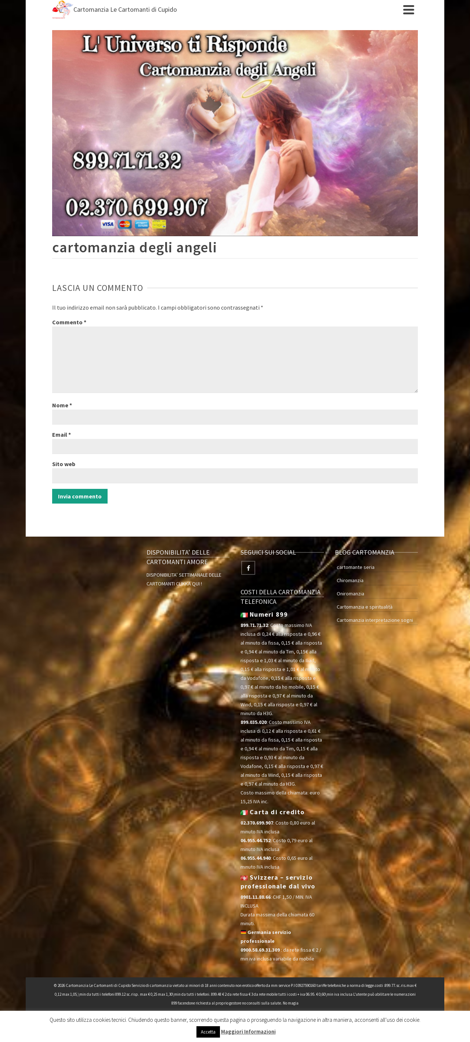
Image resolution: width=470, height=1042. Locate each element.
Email (61, 434)
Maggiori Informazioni (248, 1031)
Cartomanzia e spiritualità (365, 606)
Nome (62, 405)
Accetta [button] (208, 1032)
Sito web (63, 464)
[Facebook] (248, 568)
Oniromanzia (350, 593)
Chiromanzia (350, 580)
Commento (69, 322)
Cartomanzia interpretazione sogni (375, 620)
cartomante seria (356, 567)
